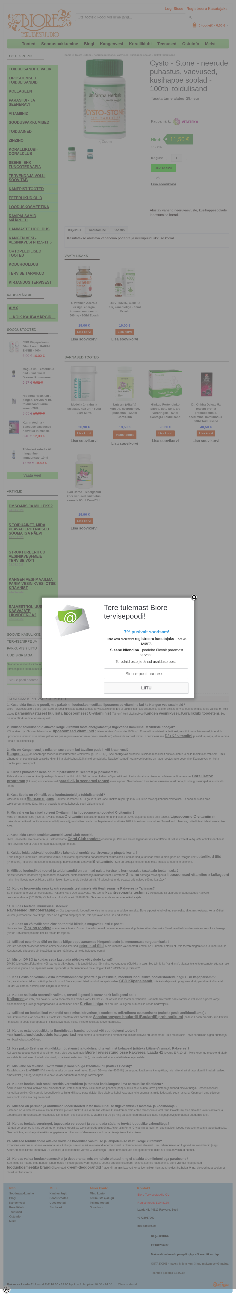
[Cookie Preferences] (6, 1289)
